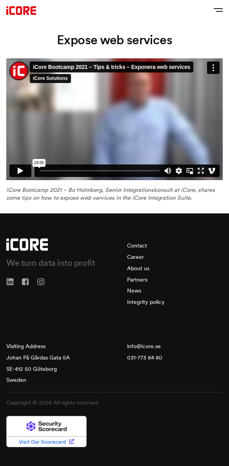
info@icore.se (144, 346)
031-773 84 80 (144, 357)
